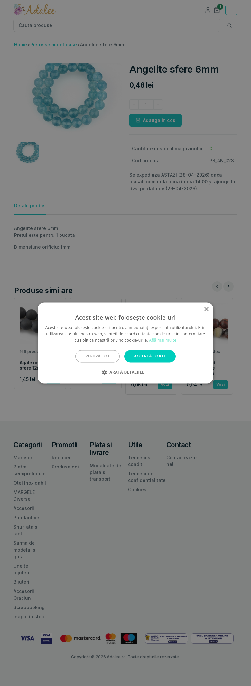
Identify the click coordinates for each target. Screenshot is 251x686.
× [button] (206, 309)
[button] (125, 372)
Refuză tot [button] (97, 356)
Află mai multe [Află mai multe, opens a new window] (162, 340)
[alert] (125, 343)
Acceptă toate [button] (150, 356)
